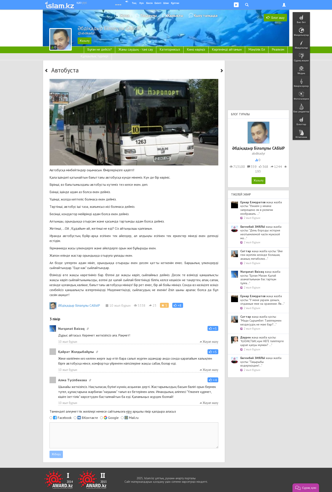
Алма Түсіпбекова (72, 380)
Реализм (278, 49)
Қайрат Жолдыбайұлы (76, 351)
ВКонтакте (90, 417)
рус (84, 2)
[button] (177, 305)
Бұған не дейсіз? (99, 49)
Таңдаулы (148, 15)
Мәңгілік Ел (256, 49)
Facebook (64, 417)
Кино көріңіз (196, 49)
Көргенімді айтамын (227, 49)
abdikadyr (258, 153)
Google (113, 417)
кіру (129, 411)
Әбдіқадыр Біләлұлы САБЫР (74, 305)
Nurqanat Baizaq (71, 328)
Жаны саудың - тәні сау (135, 49)
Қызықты (175, 15)
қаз (79, 2)
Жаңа (124, 15)
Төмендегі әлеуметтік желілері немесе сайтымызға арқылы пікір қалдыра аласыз (112, 411)
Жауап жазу (209, 342)
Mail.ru (134, 417)
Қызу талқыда (205, 15)
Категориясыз (170, 49)
